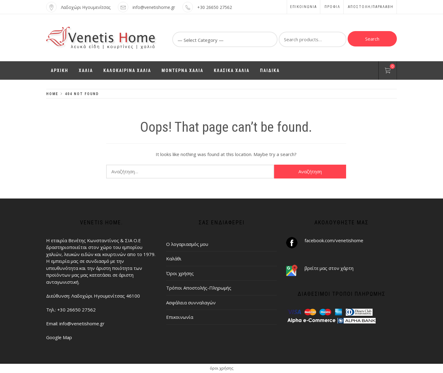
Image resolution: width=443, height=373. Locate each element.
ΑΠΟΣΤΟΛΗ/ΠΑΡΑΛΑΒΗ (370, 7)
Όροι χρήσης (180, 273)
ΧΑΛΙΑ (86, 70)
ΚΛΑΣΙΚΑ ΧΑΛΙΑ (231, 70)
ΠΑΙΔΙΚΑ (270, 70)
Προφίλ (332, 7)
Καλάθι (174, 258)
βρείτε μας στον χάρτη (329, 268)
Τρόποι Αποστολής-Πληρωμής (198, 288)
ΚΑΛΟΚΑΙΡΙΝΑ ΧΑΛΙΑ (127, 70)
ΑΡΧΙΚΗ (59, 70)
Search (372, 39)
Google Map (59, 337)
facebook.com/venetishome (334, 240)
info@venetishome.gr (154, 7)
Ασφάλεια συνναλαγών (191, 302)
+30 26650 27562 (214, 7)
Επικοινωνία (303, 7)
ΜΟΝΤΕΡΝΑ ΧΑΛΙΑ (182, 70)
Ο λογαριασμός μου (187, 244)
